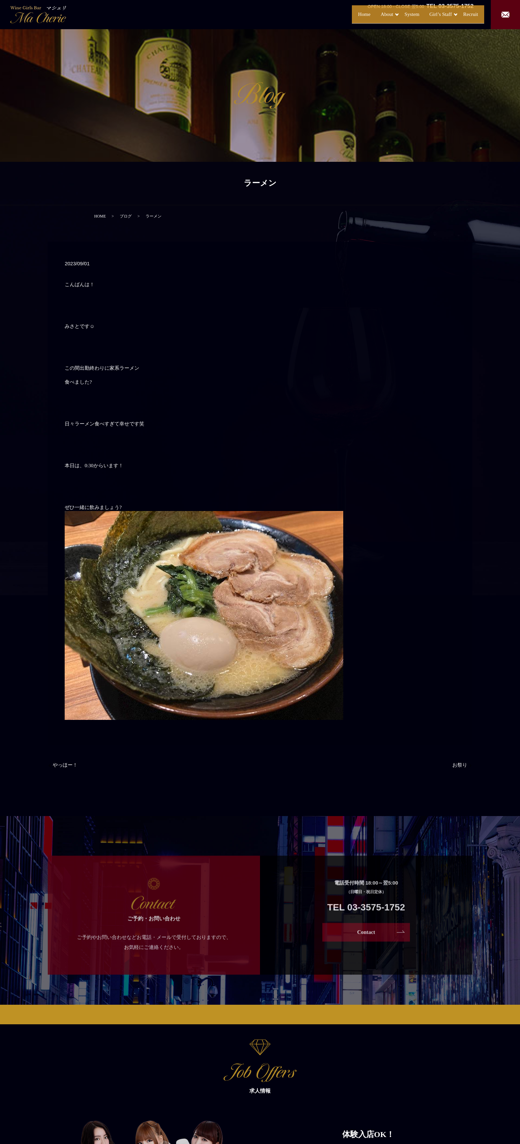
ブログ (126, 216)
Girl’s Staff (427, 14)
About (365, 14)
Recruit (465, 14)
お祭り (459, 765)
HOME (100, 216)
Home (341, 14)
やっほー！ (65, 765)
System (396, 14)
